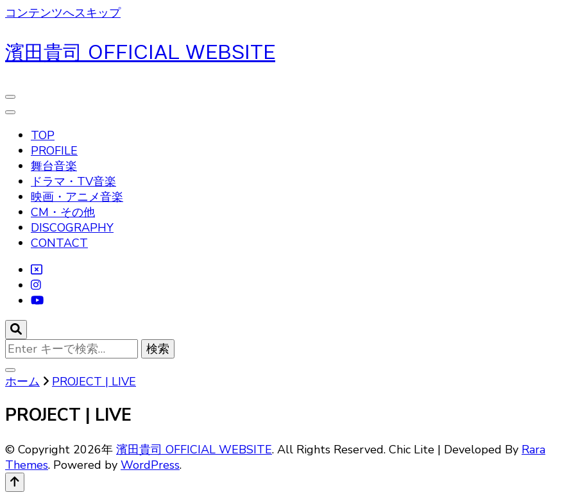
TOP (43, 135)
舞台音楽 (54, 166)
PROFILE (54, 150)
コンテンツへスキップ (63, 13)
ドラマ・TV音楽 (73, 181)
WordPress (150, 465)
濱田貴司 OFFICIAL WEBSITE (140, 53)
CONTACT (59, 243)
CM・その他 (63, 212)
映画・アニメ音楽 (77, 197)
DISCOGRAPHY (72, 227)
